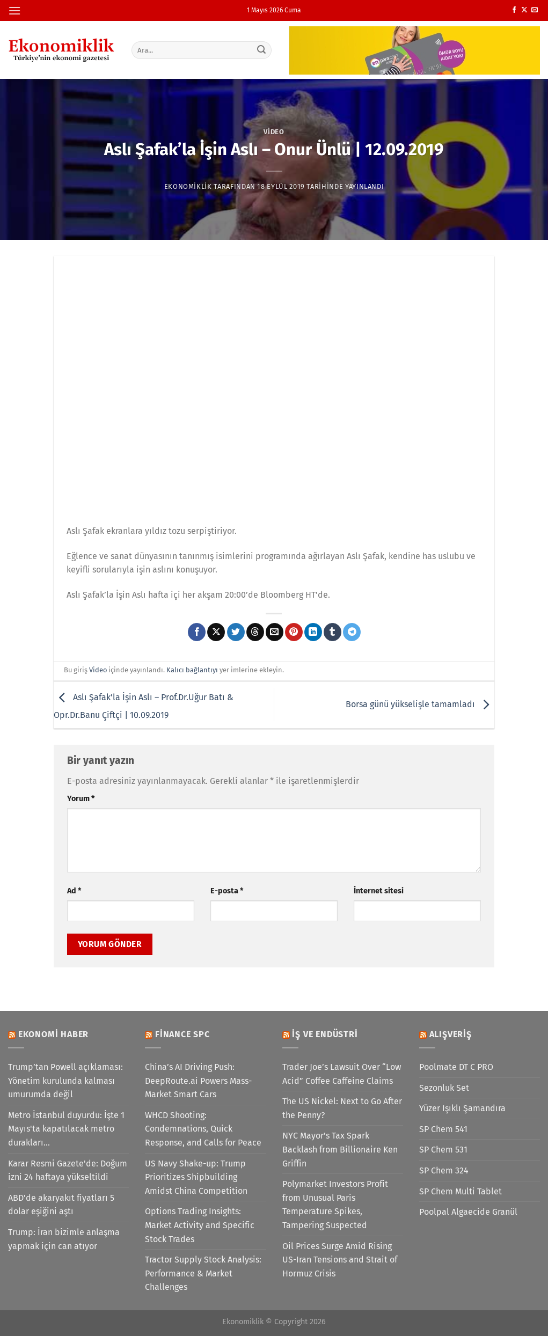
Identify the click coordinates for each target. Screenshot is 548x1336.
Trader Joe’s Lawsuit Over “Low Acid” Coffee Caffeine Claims (341, 1074)
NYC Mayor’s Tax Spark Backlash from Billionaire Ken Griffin (340, 1149)
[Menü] (14, 10)
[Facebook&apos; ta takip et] (514, 10)
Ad (74, 890)
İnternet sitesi (379, 890)
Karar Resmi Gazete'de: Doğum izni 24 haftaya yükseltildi (67, 1170)
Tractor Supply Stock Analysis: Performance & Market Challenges (203, 1273)
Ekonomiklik (188, 186)
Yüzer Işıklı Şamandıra (462, 1108)
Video (274, 132)
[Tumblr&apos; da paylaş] (332, 632)
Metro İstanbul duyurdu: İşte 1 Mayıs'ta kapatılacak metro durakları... (66, 1129)
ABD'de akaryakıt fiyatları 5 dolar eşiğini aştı (61, 1205)
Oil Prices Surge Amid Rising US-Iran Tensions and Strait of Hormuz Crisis (339, 1260)
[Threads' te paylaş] (255, 632)
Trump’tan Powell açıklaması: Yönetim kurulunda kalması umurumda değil (65, 1080)
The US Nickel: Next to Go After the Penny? (342, 1108)
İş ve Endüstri (324, 1034)
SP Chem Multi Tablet (460, 1191)
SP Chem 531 (443, 1149)
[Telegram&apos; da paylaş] (352, 632)
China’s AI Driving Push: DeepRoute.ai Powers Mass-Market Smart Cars (198, 1080)
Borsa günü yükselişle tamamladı (420, 704)
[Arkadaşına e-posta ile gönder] (274, 632)
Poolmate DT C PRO (456, 1067)
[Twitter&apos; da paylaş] (236, 632)
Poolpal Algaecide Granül (468, 1212)
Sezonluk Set (444, 1088)
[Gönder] (261, 50)
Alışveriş (450, 1034)
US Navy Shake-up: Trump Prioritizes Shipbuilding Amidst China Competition (196, 1177)
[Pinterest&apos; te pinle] (294, 632)
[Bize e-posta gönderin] (534, 10)
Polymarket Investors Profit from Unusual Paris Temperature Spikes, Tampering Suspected (335, 1204)
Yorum (80, 798)
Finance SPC (182, 1034)
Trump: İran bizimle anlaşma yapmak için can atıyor (64, 1239)
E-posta (226, 890)
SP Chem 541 (443, 1129)
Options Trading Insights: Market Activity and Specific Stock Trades (199, 1225)
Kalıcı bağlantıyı (192, 670)
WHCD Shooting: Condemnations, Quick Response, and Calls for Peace (203, 1129)
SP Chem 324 (444, 1170)
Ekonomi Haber (53, 1034)
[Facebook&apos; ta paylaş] (197, 632)
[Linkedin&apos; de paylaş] (313, 632)
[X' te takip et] (524, 10)
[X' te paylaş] (216, 632)
